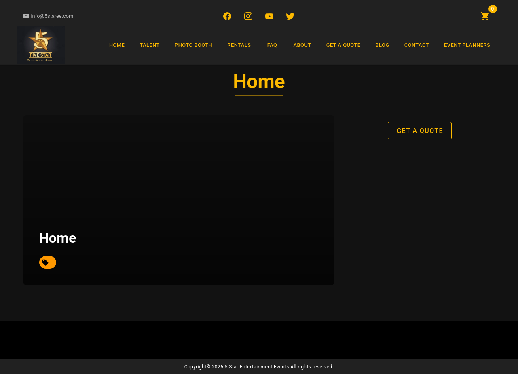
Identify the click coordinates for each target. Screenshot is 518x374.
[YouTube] (269, 16)
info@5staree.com (48, 16)
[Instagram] (248, 16)
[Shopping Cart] (485, 16)
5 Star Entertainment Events (257, 367)
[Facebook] (227, 16)
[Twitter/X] (290, 16)
